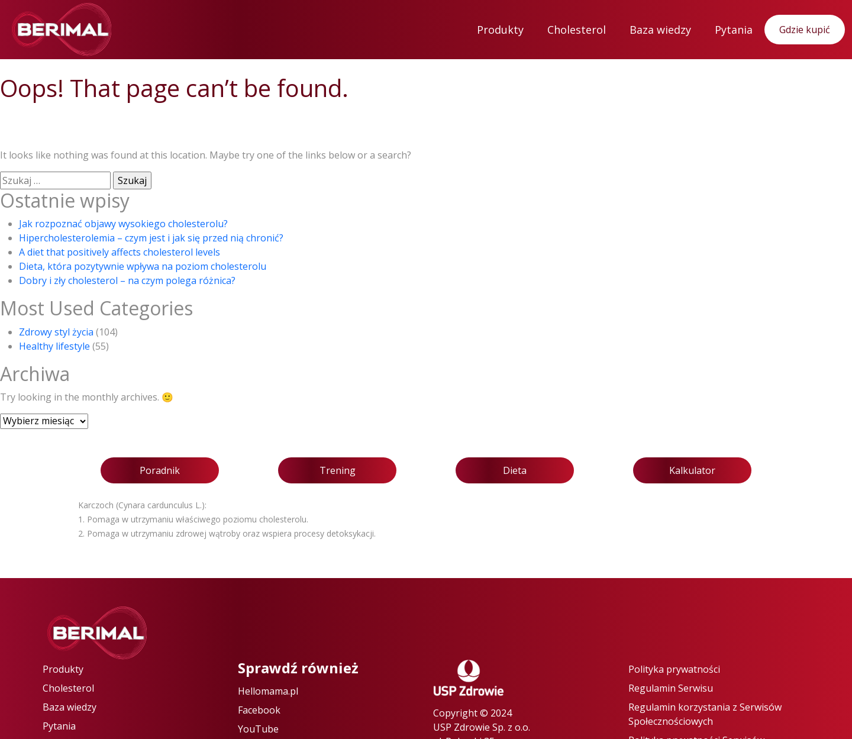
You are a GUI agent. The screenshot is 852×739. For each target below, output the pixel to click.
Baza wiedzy (660, 29)
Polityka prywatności (674, 669)
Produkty (500, 29)
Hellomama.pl (268, 691)
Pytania (734, 29)
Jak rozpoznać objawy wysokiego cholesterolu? (123, 223)
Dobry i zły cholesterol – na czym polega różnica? (127, 280)
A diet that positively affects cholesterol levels (119, 252)
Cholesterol (576, 29)
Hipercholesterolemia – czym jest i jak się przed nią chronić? (151, 237)
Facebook (259, 710)
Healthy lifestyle (54, 346)
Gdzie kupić (804, 30)
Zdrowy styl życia (56, 331)
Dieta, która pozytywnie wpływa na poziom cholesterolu (142, 266)
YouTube (258, 728)
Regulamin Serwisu (670, 688)
